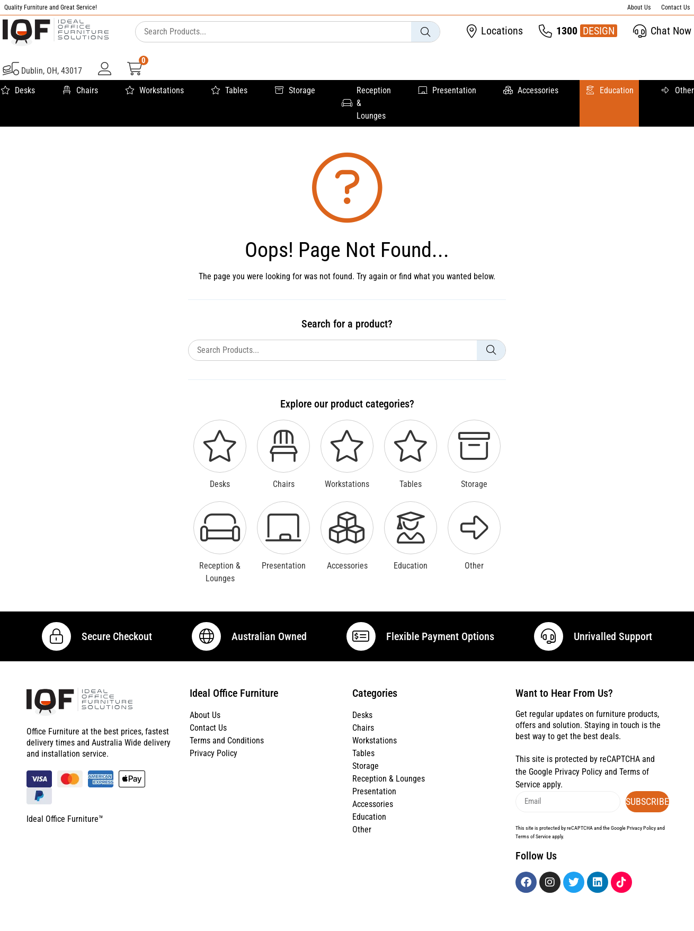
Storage (294, 90)
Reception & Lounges (366, 103)
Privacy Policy (213, 765)
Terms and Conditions (227, 753)
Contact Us (675, 7)
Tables (228, 90)
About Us (639, 7)
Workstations (154, 90)
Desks (17, 90)
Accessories (530, 90)
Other (677, 90)
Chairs (79, 90)
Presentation (446, 90)
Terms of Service (533, 848)
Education (609, 90)
